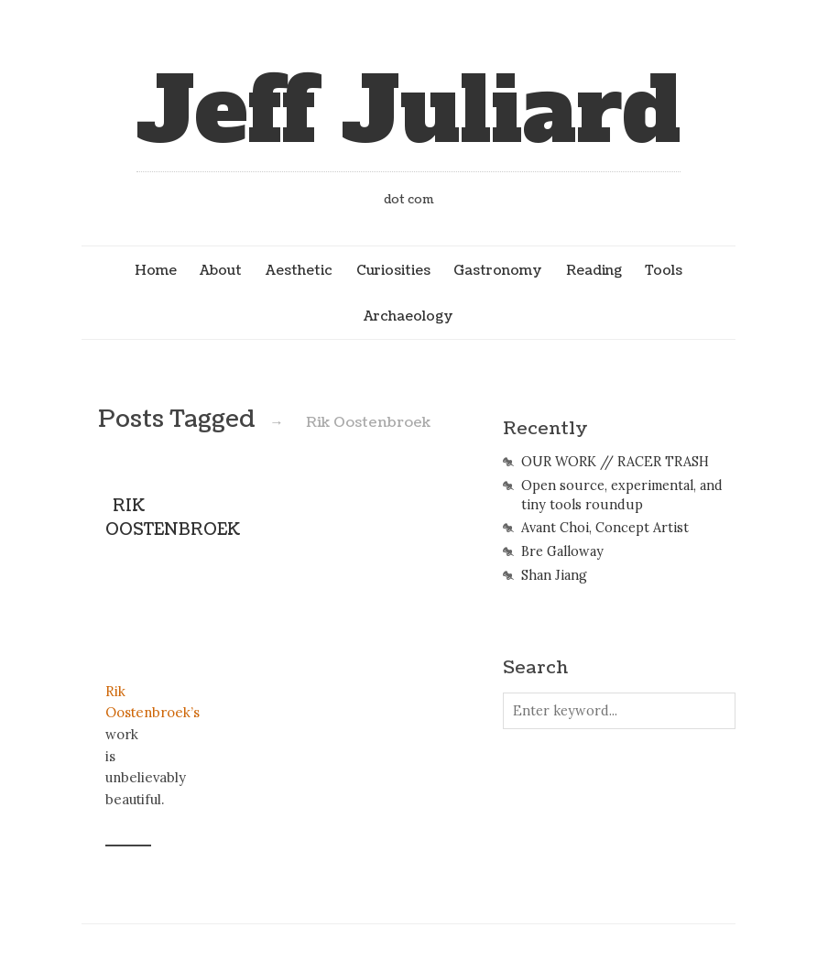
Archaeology (408, 316)
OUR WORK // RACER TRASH (615, 461)
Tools (663, 270)
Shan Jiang (554, 575)
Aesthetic (299, 270)
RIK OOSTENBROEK (172, 518)
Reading (594, 270)
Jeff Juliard (408, 111)
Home (156, 270)
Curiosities (393, 270)
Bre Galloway (562, 551)
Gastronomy (497, 270)
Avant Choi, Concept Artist (605, 527)
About (221, 270)
